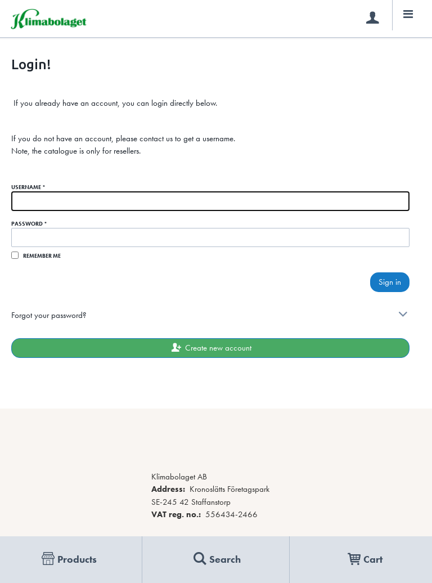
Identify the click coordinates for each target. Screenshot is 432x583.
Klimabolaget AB (179, 476)
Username (28, 187)
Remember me (42, 255)
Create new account (210, 347)
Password (29, 223)
